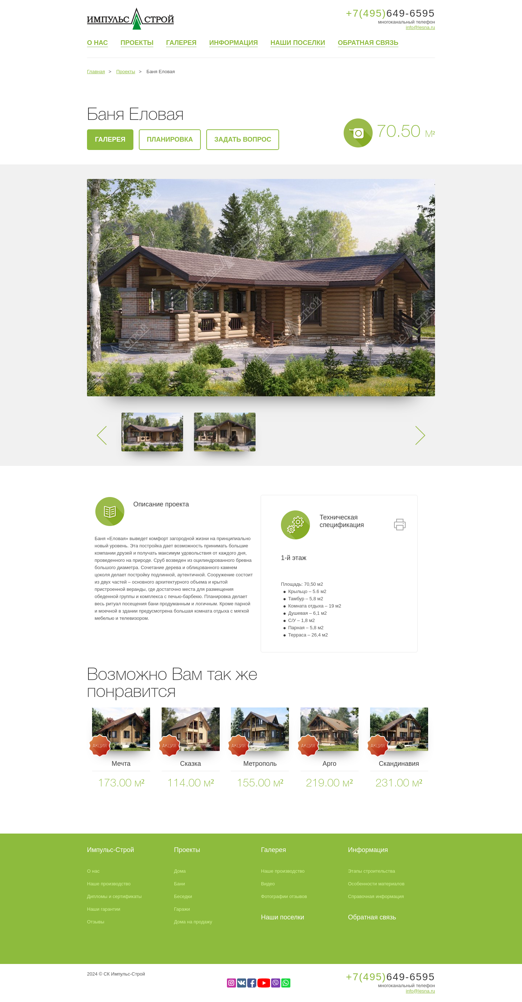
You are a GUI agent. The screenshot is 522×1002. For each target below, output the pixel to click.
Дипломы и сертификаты (114, 896)
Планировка (170, 139)
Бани (179, 883)
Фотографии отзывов (284, 896)
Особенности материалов (376, 883)
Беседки (183, 896)
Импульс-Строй (110, 849)
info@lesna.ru (420, 27)
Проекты (137, 42)
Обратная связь (368, 42)
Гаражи (182, 909)
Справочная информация (376, 896)
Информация (233, 42)
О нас (97, 42)
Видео (268, 883)
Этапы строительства (371, 871)
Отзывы (95, 921)
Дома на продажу (193, 921)
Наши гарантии (103, 909)
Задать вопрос (242, 139)
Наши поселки (297, 42)
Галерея (181, 42)
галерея (110, 139)
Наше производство (108, 883)
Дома (180, 871)
